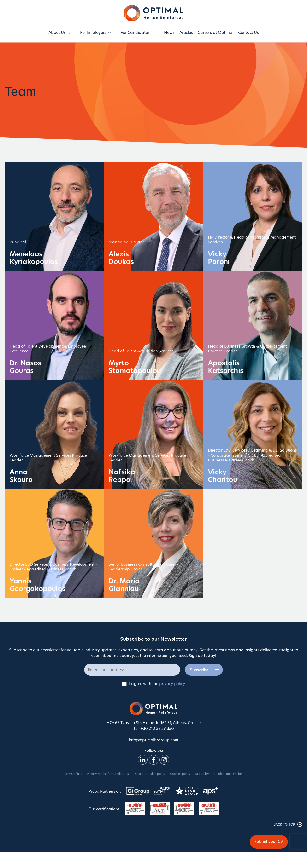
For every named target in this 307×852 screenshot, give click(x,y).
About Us (57, 33)
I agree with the (153, 684)
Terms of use (73, 774)
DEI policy (202, 774)
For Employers (93, 33)
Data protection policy (149, 774)
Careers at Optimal (215, 33)
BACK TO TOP (288, 824)
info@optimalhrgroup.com (153, 740)
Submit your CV (268, 842)
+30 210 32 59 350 (157, 729)
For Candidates (135, 33)
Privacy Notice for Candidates (108, 774)
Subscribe (199, 670)
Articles (186, 33)
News (169, 33)
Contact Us (248, 33)
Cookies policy (180, 774)
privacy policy (172, 684)
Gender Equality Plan (227, 774)
